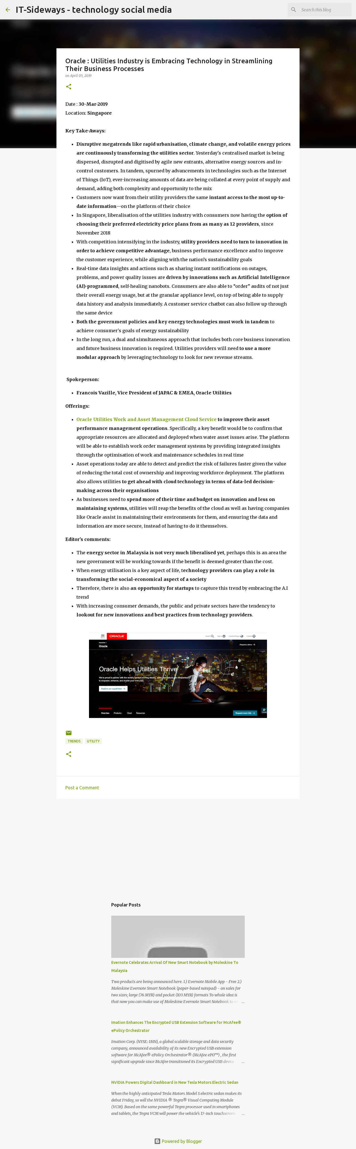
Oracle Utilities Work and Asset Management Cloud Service (146, 419)
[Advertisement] (178, 846)
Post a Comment (82, 787)
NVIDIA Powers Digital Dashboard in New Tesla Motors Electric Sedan (174, 1082)
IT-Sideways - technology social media (94, 9)
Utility (93, 741)
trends (74, 741)
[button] (68, 87)
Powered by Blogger (178, 1141)
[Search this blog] (322, 9)
